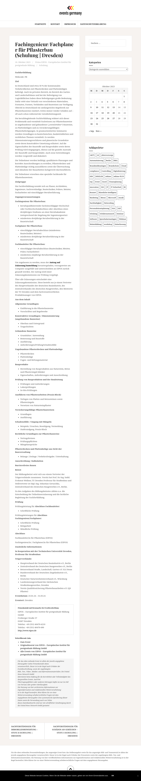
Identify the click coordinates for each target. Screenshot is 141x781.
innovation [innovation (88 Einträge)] (94, 187)
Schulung (44, 65)
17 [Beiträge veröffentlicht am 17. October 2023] (97, 113)
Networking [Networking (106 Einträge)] (109, 203)
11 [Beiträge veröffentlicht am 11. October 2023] (102, 107)
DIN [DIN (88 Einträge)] (91, 176)
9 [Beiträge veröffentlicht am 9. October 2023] (90, 107)
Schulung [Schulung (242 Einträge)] (93, 214)
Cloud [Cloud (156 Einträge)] (124, 166)
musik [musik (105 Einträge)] (121, 197)
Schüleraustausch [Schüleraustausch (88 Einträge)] (107, 214)
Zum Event (25, 642)
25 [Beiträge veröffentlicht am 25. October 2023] (102, 118)
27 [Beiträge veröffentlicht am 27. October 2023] (114, 118)
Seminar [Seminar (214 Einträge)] (120, 214)
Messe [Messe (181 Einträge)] (103, 197)
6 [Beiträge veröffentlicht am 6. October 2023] (113, 101)
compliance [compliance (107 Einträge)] (94, 171)
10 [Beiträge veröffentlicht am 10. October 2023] (97, 107)
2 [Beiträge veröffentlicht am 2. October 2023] (90, 101)
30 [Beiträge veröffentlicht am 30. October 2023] (91, 124)
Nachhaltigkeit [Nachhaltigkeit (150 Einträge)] (96, 203)
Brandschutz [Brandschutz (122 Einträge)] (114, 166)
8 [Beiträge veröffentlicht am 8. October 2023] (124, 101)
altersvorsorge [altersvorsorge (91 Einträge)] (107, 155)
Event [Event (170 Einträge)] (97, 182)
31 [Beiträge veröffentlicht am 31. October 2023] (97, 124)
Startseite (40, 24)
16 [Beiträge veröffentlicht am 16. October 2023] (91, 113)
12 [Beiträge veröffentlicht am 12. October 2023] (108, 107)
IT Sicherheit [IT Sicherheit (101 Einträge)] (116, 187)
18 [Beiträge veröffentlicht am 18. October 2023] (102, 113)
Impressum (70, 24)
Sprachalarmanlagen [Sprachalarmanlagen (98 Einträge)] (108, 219)
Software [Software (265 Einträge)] (93, 219)
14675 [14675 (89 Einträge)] (92, 155)
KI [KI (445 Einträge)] (125, 187)
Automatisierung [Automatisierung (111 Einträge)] (96, 160)
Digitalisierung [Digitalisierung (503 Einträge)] (119, 171)
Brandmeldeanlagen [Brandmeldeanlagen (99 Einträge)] (98, 166)
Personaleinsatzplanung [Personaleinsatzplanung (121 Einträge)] (99, 208)
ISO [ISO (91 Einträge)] (102, 187)
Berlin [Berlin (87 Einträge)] (108, 160)
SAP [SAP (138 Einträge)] (119, 208)
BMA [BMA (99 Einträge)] (115, 160)
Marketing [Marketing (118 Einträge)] (94, 197)
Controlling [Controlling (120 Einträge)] (106, 171)
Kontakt (55, 24)
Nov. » (98, 131)
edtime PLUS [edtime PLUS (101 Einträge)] (119, 176)
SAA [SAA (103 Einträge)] (113, 208)
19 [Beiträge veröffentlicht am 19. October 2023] (108, 113)
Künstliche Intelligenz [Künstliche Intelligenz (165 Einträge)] (107, 192)
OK (113, 776)
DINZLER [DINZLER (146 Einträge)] (99, 176)
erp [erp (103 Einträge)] (91, 182)
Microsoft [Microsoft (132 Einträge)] (112, 197)
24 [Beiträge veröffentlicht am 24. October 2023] (97, 118)
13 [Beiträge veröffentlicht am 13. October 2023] (114, 107)
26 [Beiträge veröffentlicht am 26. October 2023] (108, 118)
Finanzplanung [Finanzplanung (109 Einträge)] (115, 182)
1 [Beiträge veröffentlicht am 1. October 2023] (124, 96)
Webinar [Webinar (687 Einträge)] (122, 219)
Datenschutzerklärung (93, 24)
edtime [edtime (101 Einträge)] (108, 176)
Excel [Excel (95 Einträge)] (104, 182)
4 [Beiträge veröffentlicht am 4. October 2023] (101, 101)
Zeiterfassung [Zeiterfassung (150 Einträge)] (120, 224)
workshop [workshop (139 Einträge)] (108, 224)
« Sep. (91, 131)
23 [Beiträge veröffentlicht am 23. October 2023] (91, 118)
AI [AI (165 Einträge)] (98, 155)
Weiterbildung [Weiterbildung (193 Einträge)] (95, 224)
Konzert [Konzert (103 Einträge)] (93, 192)
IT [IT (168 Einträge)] (107, 187)
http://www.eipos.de (27, 630)
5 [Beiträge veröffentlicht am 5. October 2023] (107, 101)
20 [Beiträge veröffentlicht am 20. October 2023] (114, 113)
